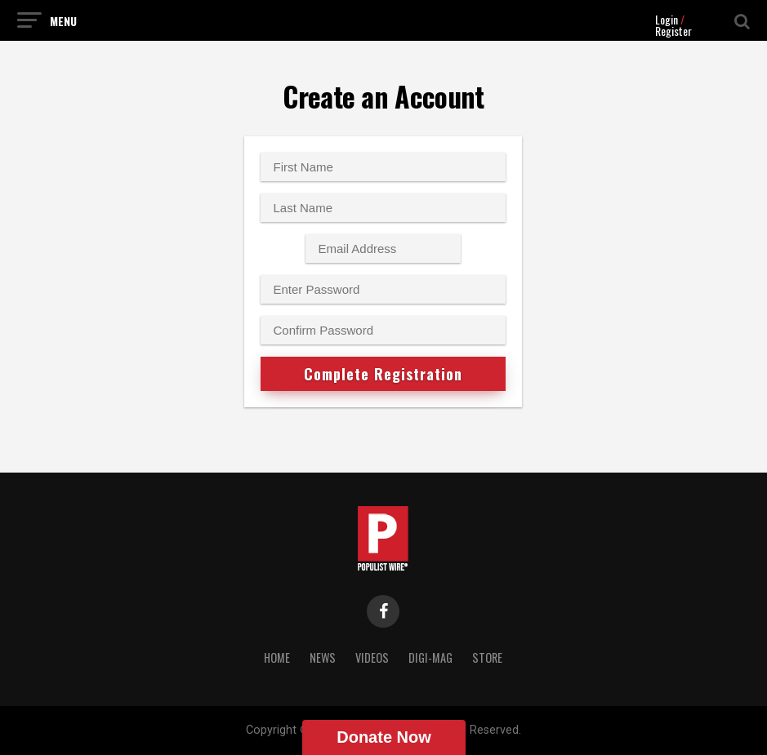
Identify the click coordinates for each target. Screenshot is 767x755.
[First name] (383, 167)
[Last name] (383, 207)
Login (666, 19)
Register (673, 30)
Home (277, 657)
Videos (372, 657)
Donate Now (384, 737)
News (323, 657)
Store (487, 657)
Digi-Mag (430, 657)
